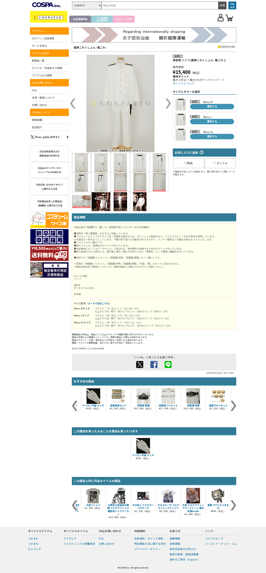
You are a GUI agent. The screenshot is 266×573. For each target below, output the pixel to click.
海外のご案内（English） (185, 559)
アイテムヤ (69, 538)
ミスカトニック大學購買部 (79, 544)
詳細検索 (232, 5)
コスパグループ (214, 538)
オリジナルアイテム (40, 531)
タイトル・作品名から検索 (47, 68)
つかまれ (33, 544)
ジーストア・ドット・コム (221, 544)
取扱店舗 (37, 120)
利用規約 (139, 531)
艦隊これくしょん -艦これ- (90, 47)
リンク (209, 531)
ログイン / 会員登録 (43, 38)
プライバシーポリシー (147, 549)
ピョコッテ (34, 549)
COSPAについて (41, 112)
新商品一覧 (38, 60)
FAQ (34, 90)
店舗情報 (175, 538)
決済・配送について (43, 97)
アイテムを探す (40, 53)
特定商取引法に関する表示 (150, 544)
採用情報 (175, 544)
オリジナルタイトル (75, 531)
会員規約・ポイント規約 (148, 538)
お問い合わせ (39, 105)
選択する (212, 106)
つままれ (33, 538)
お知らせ (175, 531)
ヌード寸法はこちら (98, 303)
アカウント (38, 31)
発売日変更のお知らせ (183, 549)
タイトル (220, 163)
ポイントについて (184, 83)
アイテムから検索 (42, 75)
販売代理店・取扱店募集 (184, 554)
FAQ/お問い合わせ (42, 83)
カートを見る (39, 46)
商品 (188, 163)
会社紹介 (37, 127)
